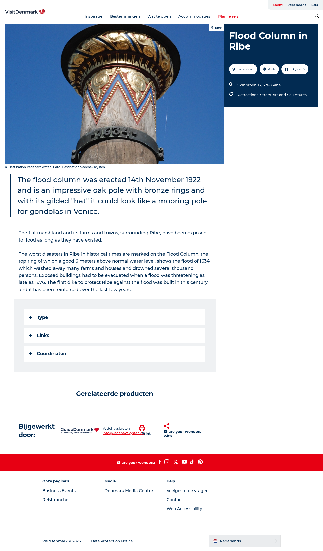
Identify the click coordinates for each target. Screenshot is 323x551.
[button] (147, 430)
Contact (175, 499)
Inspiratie (93, 16)
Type (38, 317)
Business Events (59, 490)
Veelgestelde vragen (188, 490)
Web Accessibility (184, 508)
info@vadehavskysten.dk (124, 433)
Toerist (278, 5)
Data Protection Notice (112, 541)
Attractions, (249, 95)
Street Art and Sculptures (283, 95)
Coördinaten (47, 353)
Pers (314, 5)
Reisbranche (297, 5)
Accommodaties (194, 16)
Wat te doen (159, 16)
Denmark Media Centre (128, 490)
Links (39, 335)
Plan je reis (228, 16)
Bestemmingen (125, 16)
